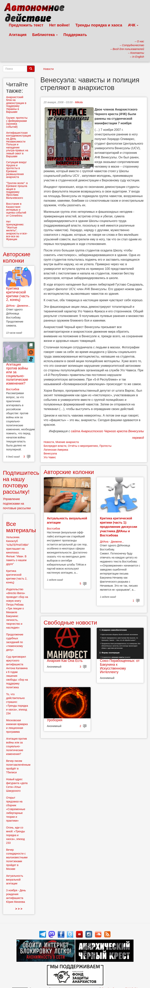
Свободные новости (70, 622)
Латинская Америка (56, 449)
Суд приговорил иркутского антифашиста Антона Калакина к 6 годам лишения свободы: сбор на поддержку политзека (17, 672)
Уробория (54, 720)
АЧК (133, 25)
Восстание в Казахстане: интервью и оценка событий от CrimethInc (16, 209)
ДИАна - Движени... (112, 541)
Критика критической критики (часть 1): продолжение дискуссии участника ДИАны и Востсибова (118, 527)
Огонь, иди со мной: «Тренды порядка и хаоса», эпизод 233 (15, 835)
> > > (18, 908)
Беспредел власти (55, 445)
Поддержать (75, 35)
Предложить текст (26, 25)
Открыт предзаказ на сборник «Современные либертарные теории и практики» (15, 809)
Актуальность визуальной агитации (14, 879)
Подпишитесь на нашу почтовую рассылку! (21, 482)
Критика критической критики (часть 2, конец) (17, 294)
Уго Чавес (50, 457)
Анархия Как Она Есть (65, 661)
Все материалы (21, 527)
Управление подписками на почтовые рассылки (17, 503)
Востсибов (53, 528)
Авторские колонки (69, 472)
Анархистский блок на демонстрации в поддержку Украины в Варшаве (16, 104)
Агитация (17, 35)
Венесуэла (50, 453)
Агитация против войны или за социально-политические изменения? (17, 374)
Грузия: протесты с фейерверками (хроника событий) (16, 122)
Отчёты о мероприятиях (83, 445)
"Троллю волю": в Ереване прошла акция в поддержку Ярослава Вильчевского (17, 190)
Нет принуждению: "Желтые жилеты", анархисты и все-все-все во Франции (17, 230)
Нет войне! (59, 25)
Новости (48, 68)
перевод (138, 437)
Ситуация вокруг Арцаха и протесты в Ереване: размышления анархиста (16, 169)
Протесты (105, 445)
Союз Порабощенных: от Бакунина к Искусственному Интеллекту (119, 666)
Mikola (79, 102)
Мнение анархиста (67, 442)
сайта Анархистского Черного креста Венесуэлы (107, 431)
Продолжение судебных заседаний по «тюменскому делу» (14, 642)
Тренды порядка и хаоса (98, 25)
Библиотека (45, 35)
